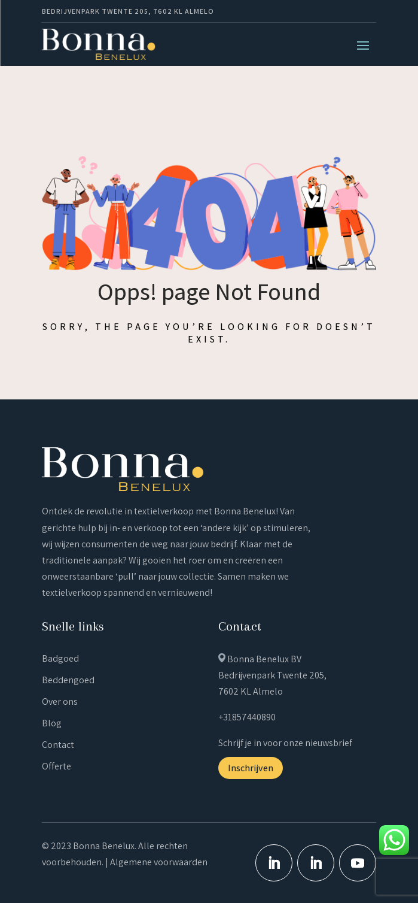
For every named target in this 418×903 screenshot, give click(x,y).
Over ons (60, 701)
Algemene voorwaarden (159, 862)
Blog (52, 723)
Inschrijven (250, 768)
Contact (58, 744)
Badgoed (60, 658)
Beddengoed (68, 680)
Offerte (56, 766)
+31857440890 (247, 717)
